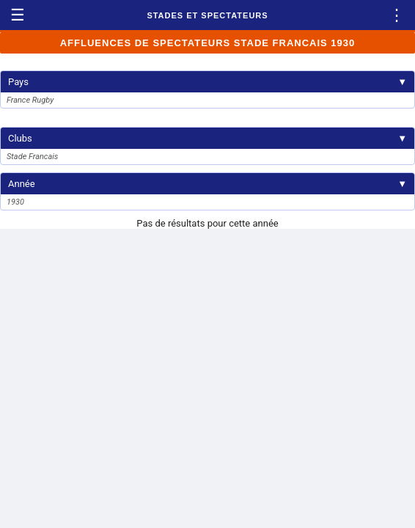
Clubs (207, 138)
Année (207, 183)
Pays (207, 81)
